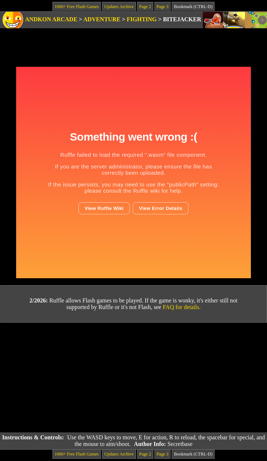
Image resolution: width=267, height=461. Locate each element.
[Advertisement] (134, 377)
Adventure (101, 19)
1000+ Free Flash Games (77, 6)
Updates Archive (119, 6)
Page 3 (162, 6)
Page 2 (145, 6)
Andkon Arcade (51, 19)
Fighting (142, 19)
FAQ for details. (182, 307)
